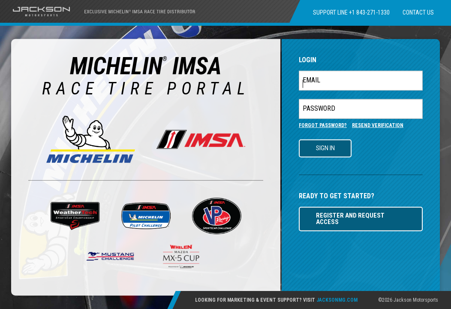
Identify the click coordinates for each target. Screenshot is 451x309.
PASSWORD (319, 108)
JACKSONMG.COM (337, 300)
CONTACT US (418, 12)
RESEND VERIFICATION (377, 125)
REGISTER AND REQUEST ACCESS (350, 219)
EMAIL (311, 80)
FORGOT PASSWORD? (323, 125)
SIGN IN (325, 148)
